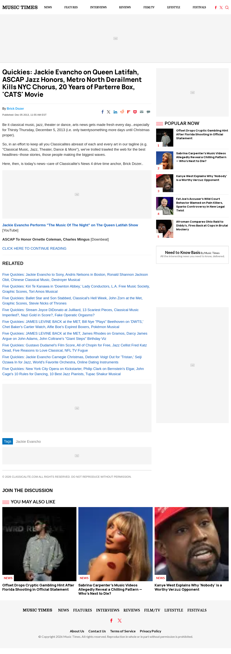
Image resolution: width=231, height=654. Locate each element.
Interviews (98, 7)
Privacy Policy (150, 631)
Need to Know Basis (182, 252)
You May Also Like (33, 501)
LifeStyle (173, 7)
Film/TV (148, 7)
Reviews (125, 7)
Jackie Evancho (28, 441)
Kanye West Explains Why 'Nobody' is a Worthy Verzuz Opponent (201, 178)
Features (71, 7)
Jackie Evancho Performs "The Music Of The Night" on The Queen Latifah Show (70, 225)
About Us (77, 631)
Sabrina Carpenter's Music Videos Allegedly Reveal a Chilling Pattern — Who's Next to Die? (201, 157)
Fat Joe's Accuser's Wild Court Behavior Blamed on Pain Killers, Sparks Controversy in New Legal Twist (200, 204)
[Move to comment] (148, 111)
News (48, 7)
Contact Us (97, 631)
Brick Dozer (15, 108)
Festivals (199, 7)
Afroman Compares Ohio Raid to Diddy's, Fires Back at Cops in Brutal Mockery (202, 225)
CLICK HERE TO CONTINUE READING (34, 248)
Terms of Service (123, 631)
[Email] (142, 111)
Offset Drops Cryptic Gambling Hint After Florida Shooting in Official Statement (202, 134)
